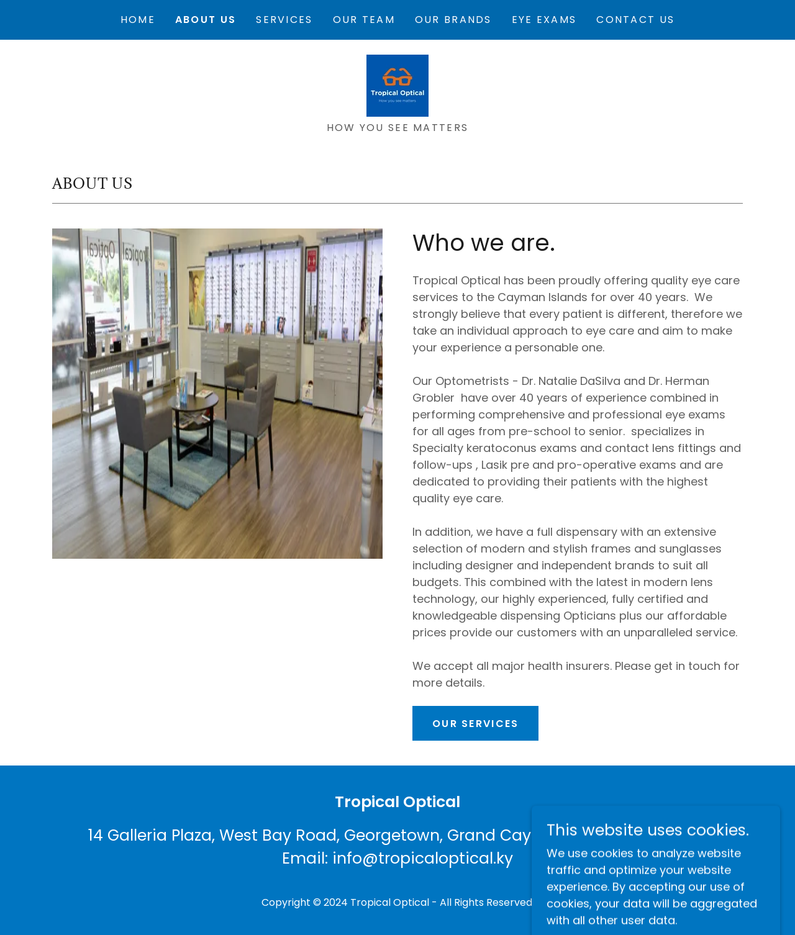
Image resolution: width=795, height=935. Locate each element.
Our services (475, 723)
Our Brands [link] (453, 19)
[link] (397, 85)
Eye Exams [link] (544, 19)
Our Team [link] (364, 19)
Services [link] (284, 19)
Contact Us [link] (635, 19)
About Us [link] (205, 19)
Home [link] (137, 19)
